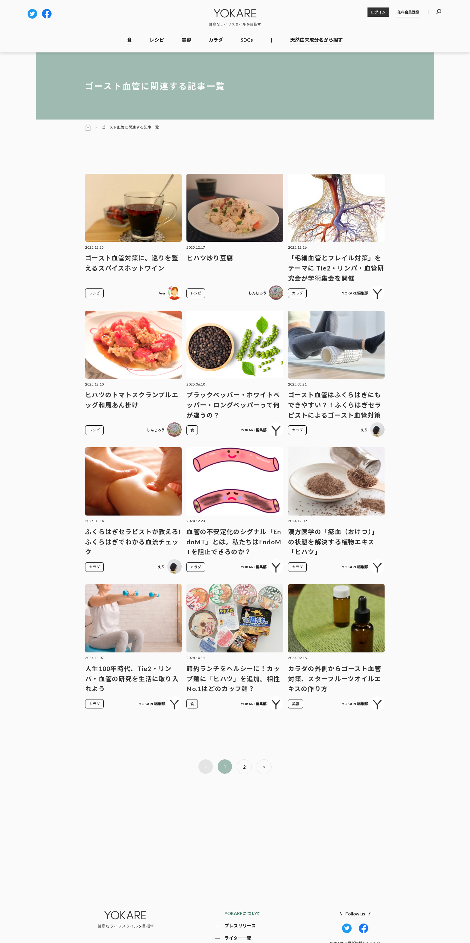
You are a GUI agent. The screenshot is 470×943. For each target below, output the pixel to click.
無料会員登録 (408, 12)
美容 (186, 40)
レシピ (157, 40)
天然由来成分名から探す (316, 40)
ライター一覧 (238, 938)
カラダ (216, 40)
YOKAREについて (242, 913)
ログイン (378, 12)
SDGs (247, 40)
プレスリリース (240, 925)
